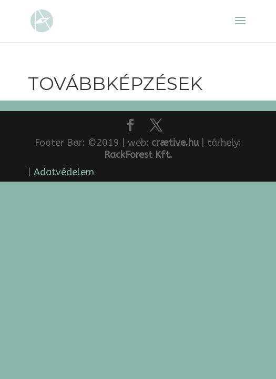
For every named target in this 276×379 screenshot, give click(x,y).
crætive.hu (175, 142)
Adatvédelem (64, 172)
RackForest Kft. (138, 155)
